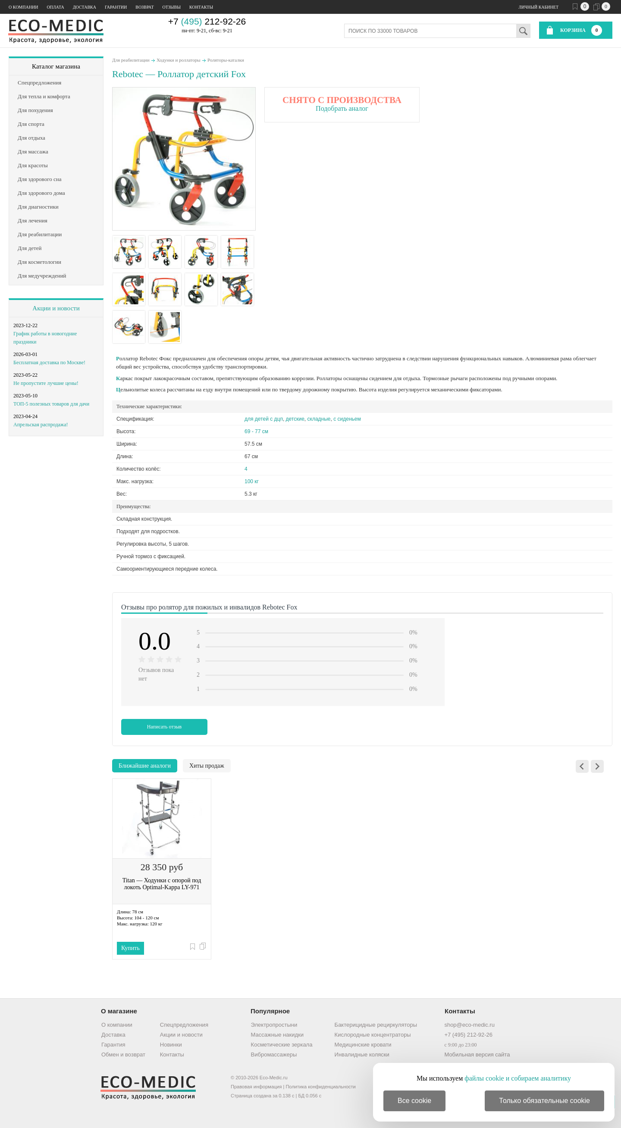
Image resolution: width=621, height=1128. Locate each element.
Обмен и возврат (123, 1054)
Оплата (55, 7)
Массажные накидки (277, 1034)
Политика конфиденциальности (320, 1086)
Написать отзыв (164, 727)
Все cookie (414, 1100)
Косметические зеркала (282, 1044)
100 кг (252, 481)
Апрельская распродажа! (40, 425)
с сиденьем (347, 419)
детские (295, 419)
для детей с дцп (264, 419)
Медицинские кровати (363, 1044)
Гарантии (116, 7)
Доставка (84, 7)
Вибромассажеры (274, 1054)
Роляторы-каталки (225, 59)
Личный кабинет (538, 7)
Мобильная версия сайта (477, 1054)
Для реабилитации (131, 59)
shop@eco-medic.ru (469, 1025)
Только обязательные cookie (544, 1100)
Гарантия (113, 1044)
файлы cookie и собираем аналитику (517, 1078)
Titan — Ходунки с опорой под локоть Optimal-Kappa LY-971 (161, 884)
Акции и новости (55, 308)
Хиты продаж (206, 765)
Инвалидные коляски (362, 1054)
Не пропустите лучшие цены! (45, 383)
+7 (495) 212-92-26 (468, 1034)
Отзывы (172, 7)
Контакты (201, 7)
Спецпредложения (184, 1025)
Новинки (171, 1044)
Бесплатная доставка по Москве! (49, 362)
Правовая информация (256, 1086)
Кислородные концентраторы (373, 1034)
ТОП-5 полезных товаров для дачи (51, 404)
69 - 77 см (256, 431)
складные (319, 419)
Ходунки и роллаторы (179, 59)
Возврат (144, 7)
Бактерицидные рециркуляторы (376, 1025)
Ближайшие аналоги (145, 765)
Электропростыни (274, 1025)
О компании (23, 7)
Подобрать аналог (342, 108)
